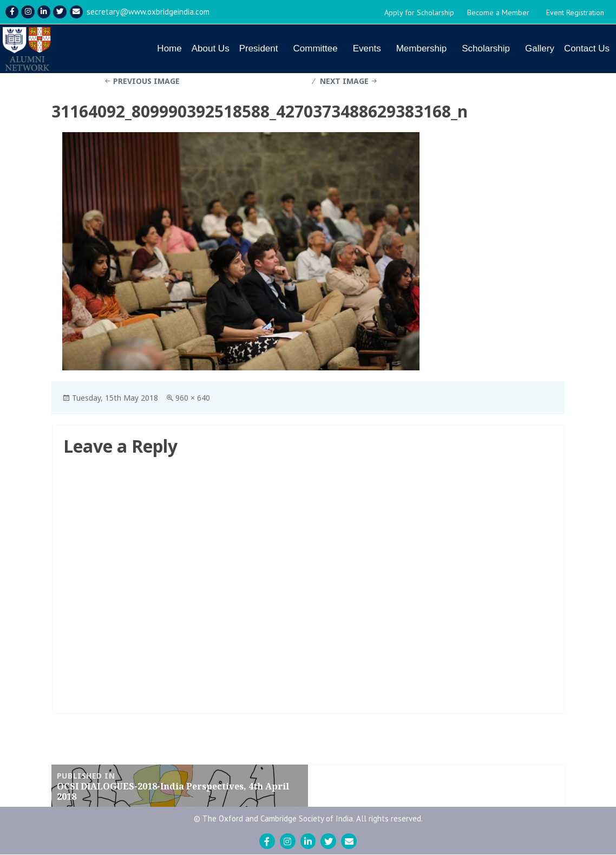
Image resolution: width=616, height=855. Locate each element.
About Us (211, 48)
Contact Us (587, 48)
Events (367, 48)
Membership (421, 48)
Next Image (344, 81)
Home (169, 48)
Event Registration (575, 12)
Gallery (539, 48)
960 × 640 (192, 398)
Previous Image (146, 81)
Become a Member (498, 12)
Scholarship (486, 48)
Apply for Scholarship (419, 12)
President (258, 48)
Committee (315, 48)
